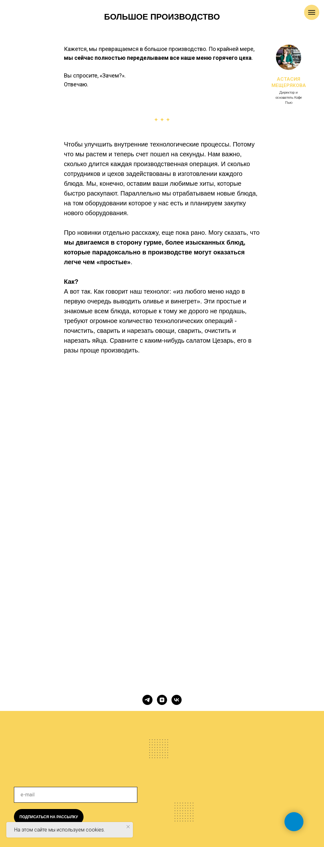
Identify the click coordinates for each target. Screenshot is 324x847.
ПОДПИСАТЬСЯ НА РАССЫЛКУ (49, 817)
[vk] (176, 700)
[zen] (162, 700)
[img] (71, 739)
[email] (75, 795)
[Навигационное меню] (311, 12)
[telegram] (147, 700)
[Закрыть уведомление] (128, 827)
